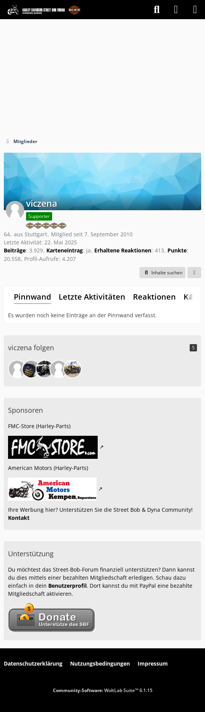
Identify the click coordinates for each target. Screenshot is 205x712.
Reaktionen (154, 297)
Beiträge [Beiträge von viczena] (15, 250)
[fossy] (17, 369)
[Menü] (195, 9)
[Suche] (156, 9)
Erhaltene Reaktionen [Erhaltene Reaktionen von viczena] (122, 250)
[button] (162, 273)
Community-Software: (103, 690)
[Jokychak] (58, 369)
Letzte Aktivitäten (92, 297)
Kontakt (19, 517)
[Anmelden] (176, 9)
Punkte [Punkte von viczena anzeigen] (177, 250)
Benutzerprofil (67, 585)
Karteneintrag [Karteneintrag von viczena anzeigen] (64, 250)
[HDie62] (72, 369)
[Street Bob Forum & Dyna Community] (43, 9)
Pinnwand (32, 297)
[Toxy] (45, 369)
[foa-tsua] (31, 369)
